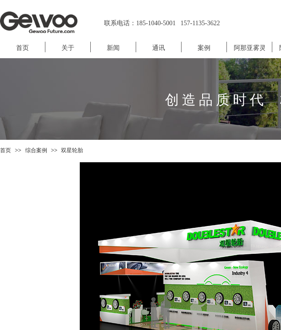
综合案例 (36, 150)
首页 (5, 150)
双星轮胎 (72, 150)
